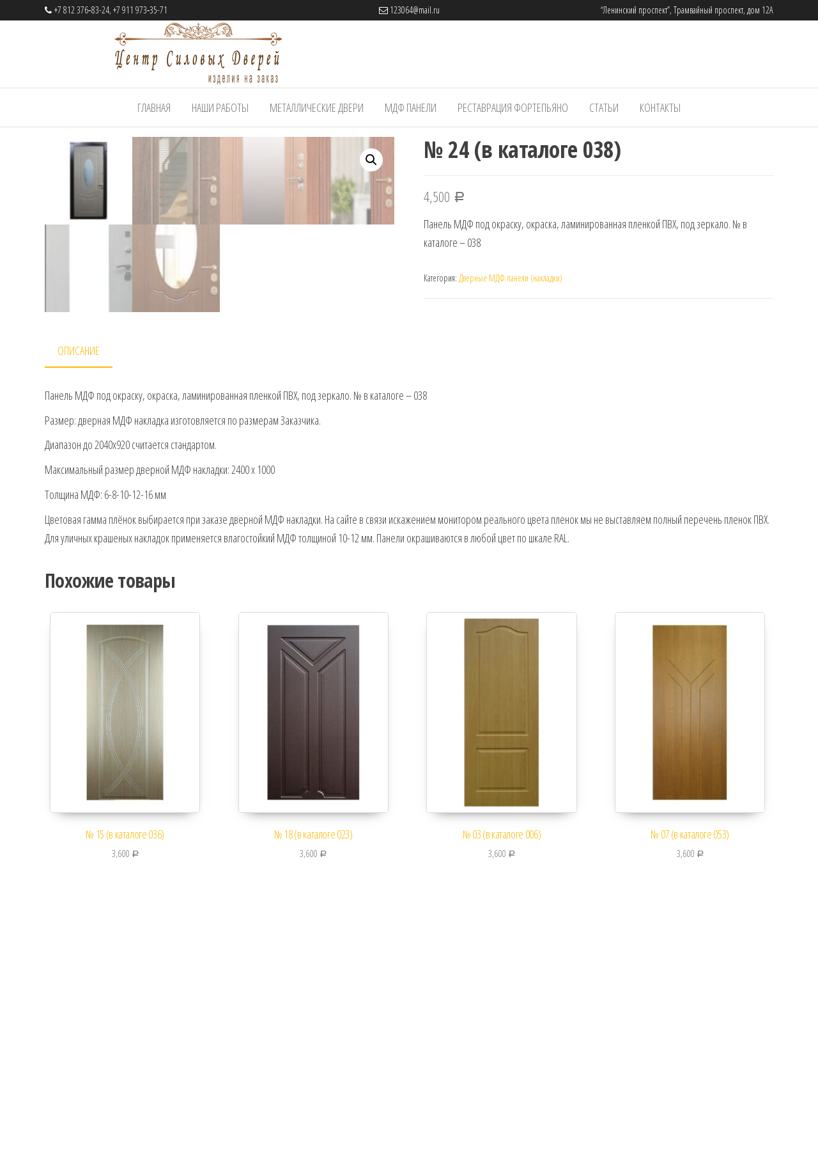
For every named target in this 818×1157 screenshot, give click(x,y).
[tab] (88, 583)
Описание (79, 582)
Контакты (660, 107)
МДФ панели (410, 107)
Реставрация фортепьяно (513, 107)
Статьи (604, 107)
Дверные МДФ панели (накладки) (510, 278)
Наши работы (220, 107)
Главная (154, 107)
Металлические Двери (317, 107)
